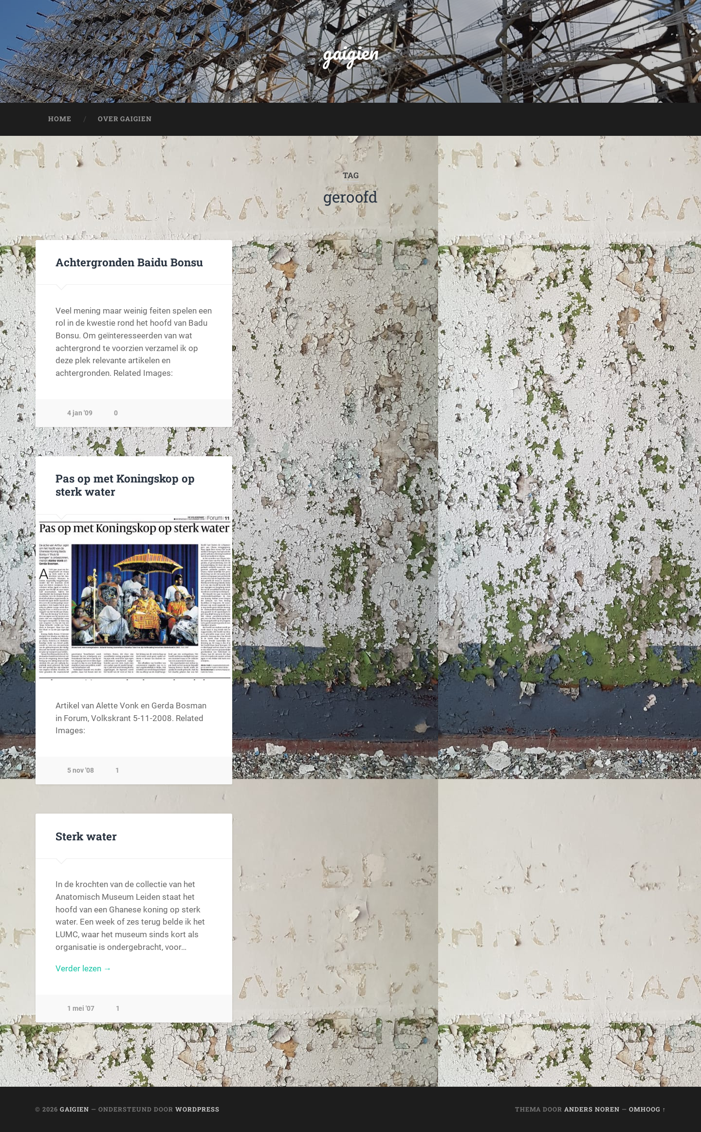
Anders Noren (592, 1109)
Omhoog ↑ (647, 1109)
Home (60, 118)
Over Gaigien (125, 118)
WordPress (197, 1109)
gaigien (351, 51)
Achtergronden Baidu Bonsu (129, 262)
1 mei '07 (80, 1008)
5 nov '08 (80, 770)
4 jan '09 (79, 413)
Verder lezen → (83, 968)
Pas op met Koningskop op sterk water (125, 485)
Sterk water (86, 836)
